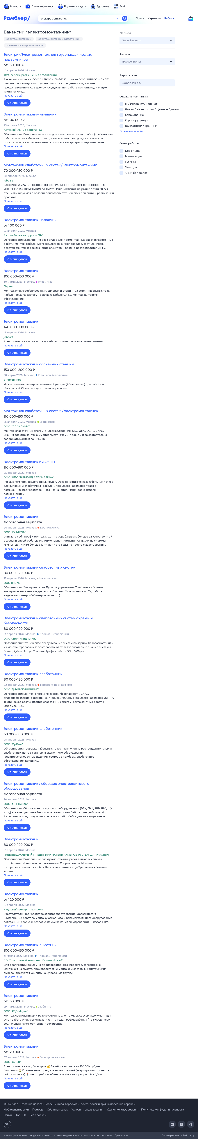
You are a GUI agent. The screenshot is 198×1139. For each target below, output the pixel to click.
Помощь (37, 1109)
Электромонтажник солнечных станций (39, 364)
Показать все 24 (131, 131)
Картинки (154, 18)
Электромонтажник (18, 38)
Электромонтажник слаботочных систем (39, 567)
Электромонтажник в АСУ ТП (29, 462)
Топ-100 (21, 1115)
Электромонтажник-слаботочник (59, 38)
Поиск (140, 18)
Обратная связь (57, 1109)
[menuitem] (12, 6)
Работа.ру (188, 1135)
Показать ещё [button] (13, 95)
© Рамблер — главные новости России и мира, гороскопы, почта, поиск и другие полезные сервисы (69, 1104)
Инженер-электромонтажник (25, 45)
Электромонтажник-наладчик (30, 114)
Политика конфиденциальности (162, 1109)
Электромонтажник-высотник (30, 945)
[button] (59, 87)
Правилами (121, 1135)
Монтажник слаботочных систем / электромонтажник (51, 411)
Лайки (8, 1115)
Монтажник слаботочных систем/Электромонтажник (50, 165)
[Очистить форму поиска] (117, 18)
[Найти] (124, 18)
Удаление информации (122, 1109)
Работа (169, 18)
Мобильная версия (16, 1109)
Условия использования (87, 1109)
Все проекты (38, 1115)
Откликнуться (17, 102)
